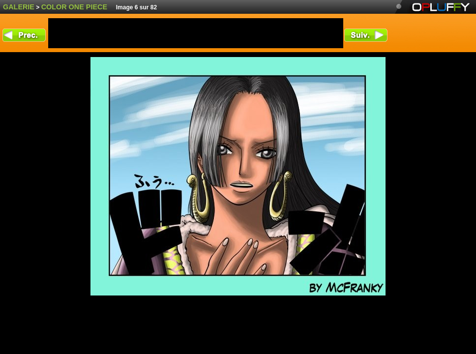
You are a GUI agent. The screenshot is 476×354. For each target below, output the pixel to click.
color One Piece (74, 7)
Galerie (18, 7)
